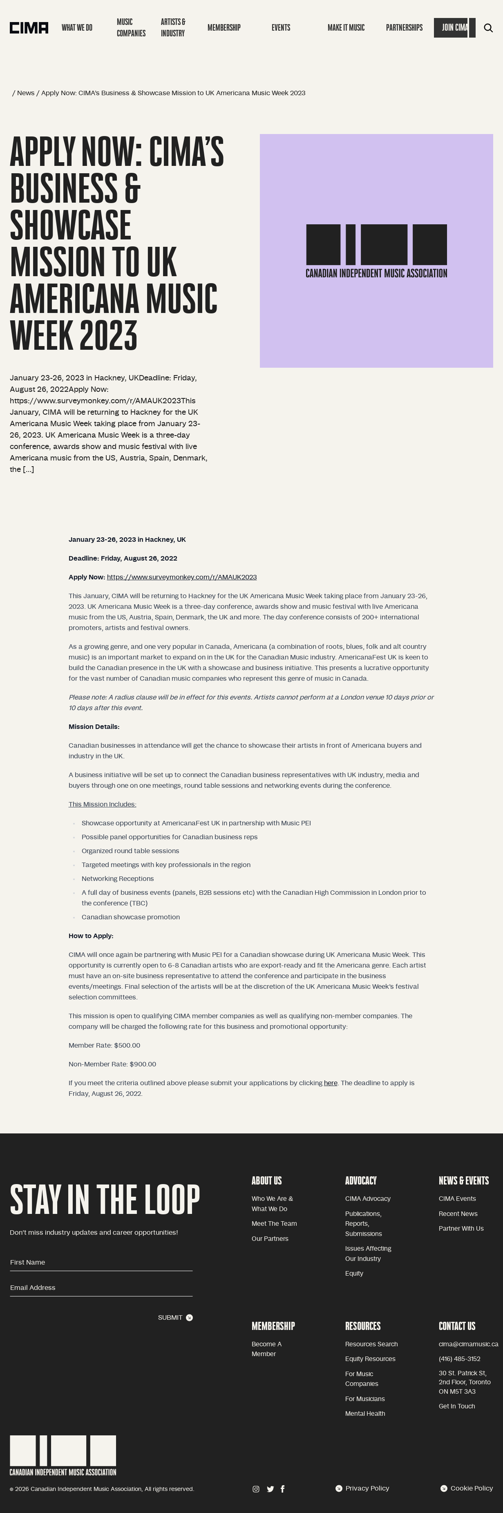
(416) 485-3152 (460, 1359)
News (26, 93)
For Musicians (365, 1399)
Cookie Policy (466, 1488)
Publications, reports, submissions (363, 1224)
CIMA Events (457, 1199)
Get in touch (457, 1406)
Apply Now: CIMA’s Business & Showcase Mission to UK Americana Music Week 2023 (173, 93)
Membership (224, 27)
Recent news (458, 1214)
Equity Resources (370, 1359)
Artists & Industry (173, 27)
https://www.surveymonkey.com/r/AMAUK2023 (182, 577)
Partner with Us (461, 1229)
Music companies (131, 27)
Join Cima (455, 28)
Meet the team (274, 1224)
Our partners (270, 1239)
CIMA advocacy (368, 1199)
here (331, 1083)
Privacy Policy (362, 1488)
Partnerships (404, 27)
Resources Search (371, 1344)
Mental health (365, 1414)
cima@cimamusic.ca (469, 1344)
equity (354, 1274)
